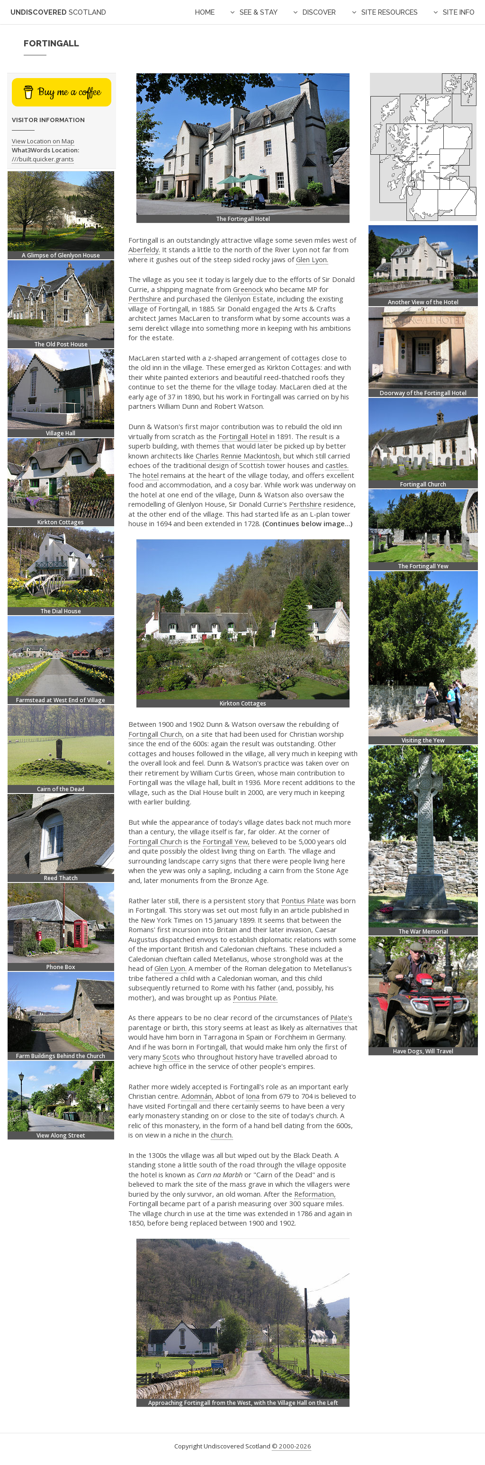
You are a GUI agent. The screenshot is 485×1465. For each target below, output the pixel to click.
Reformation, (315, 1194)
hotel (151, 475)
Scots (171, 1056)
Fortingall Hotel (243, 436)
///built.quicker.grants (43, 159)
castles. (337, 465)
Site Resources (389, 12)
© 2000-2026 (291, 1446)
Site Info (459, 12)
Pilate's (341, 1017)
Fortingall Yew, (226, 841)
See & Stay (259, 12)
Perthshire (144, 298)
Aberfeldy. (144, 249)
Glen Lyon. (312, 259)
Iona (253, 1096)
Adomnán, (197, 1096)
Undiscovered (58, 12)
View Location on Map (43, 141)
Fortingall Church (155, 841)
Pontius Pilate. (255, 997)
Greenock (248, 289)
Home (205, 12)
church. (222, 1134)
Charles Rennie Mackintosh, (238, 455)
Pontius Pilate (302, 900)
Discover (319, 12)
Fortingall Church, (156, 734)
